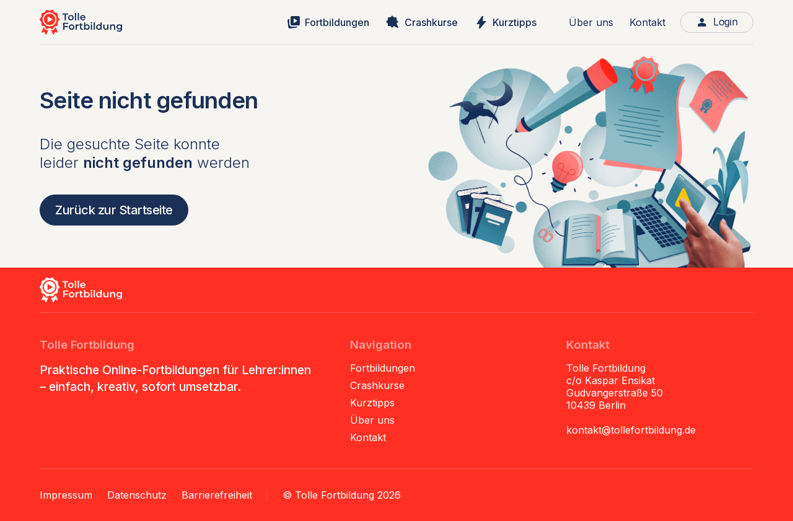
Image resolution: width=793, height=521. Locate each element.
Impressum (66, 495)
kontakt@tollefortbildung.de (631, 430)
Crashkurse (377, 385)
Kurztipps (372, 402)
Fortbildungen (382, 368)
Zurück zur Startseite (114, 210)
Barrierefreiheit (217, 495)
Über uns (591, 22)
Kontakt (647, 22)
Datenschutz (137, 495)
